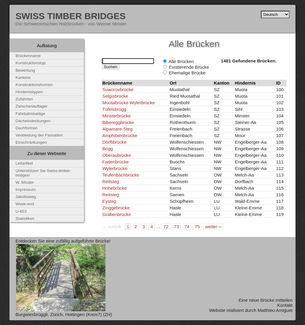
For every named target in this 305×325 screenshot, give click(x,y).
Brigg (107, 148)
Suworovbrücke (118, 89)
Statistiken (24, 218)
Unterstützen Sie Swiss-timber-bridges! (43, 172)
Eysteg (109, 201)
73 (176, 226)
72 (166, 226)
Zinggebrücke (116, 207)
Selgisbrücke (115, 96)
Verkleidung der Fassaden (39, 135)
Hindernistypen (29, 92)
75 (197, 226)
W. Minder (24, 182)
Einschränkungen (31, 142)
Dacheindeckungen (32, 121)
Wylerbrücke (114, 168)
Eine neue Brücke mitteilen (265, 300)
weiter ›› (213, 226)
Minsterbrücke (116, 115)
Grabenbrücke (116, 214)
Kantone (23, 77)
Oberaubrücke (116, 155)
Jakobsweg (25, 196)
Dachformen (26, 128)
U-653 (21, 211)
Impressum (25, 189)
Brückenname (28, 55)
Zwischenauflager (31, 106)
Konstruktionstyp (30, 63)
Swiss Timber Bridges (70, 16)
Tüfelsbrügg (114, 109)
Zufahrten (24, 99)
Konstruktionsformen (34, 84)
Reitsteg (110, 181)
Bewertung (25, 70)
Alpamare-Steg (117, 128)
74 (186, 226)
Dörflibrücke (114, 142)
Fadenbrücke (115, 161)
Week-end (24, 204)
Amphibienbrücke (119, 135)
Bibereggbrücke (118, 122)
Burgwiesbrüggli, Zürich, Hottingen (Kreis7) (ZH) (63, 314)
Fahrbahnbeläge (30, 113)
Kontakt (284, 305)
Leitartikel (24, 163)
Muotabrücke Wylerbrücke (128, 102)
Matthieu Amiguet (275, 310)
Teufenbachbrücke (120, 174)
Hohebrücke (114, 188)
